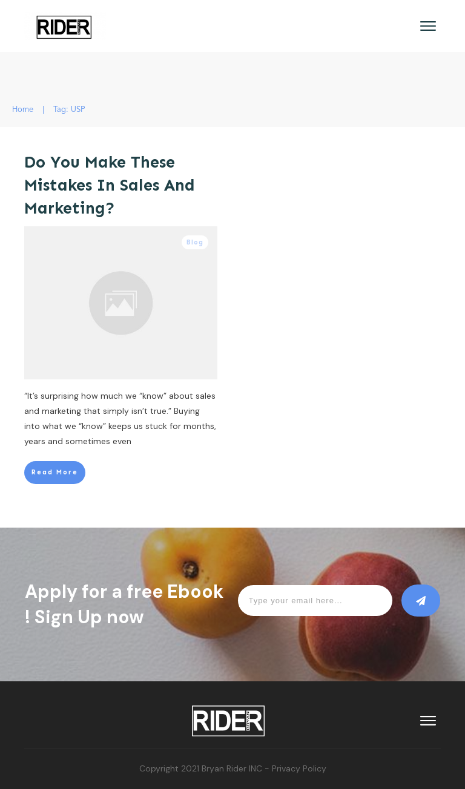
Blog (194, 242)
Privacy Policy (299, 768)
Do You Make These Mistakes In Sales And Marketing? (109, 185)
